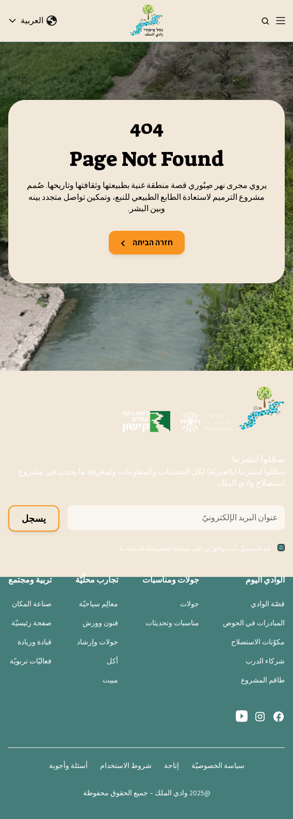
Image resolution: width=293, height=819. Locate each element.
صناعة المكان (32, 603)
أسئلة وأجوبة (68, 765)
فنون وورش (100, 622)
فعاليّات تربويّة (31, 661)
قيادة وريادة (35, 641)
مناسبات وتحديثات (172, 622)
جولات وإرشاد (97, 641)
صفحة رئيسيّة (31, 622)
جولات (189, 603)
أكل (112, 661)
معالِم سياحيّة (98, 603)
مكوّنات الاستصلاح (258, 641)
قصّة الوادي (268, 603)
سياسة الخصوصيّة (218, 765)
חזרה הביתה (147, 242)
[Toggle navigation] (280, 20)
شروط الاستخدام (126, 765)
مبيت (110, 680)
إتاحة (171, 765)
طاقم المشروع (263, 680)
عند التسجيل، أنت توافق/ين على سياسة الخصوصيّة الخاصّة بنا (195, 548)
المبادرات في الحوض (254, 622)
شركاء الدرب (265, 661)
